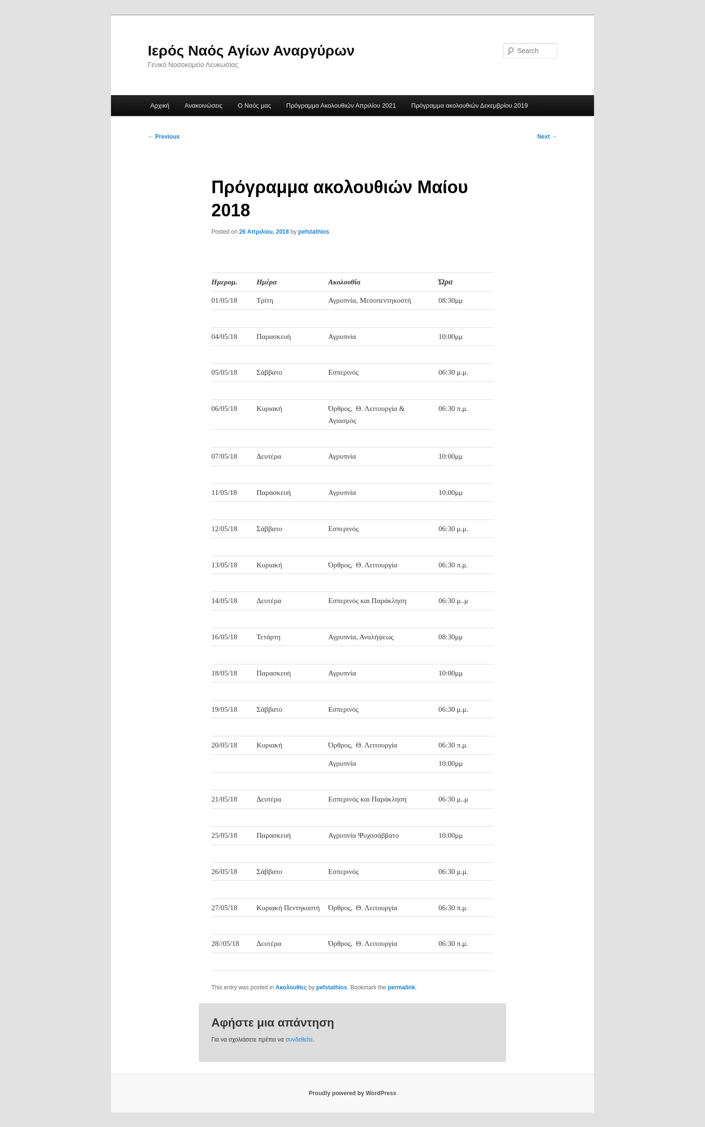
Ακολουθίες (291, 987)
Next (547, 136)
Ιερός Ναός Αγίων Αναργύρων (251, 50)
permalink (401, 987)
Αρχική (159, 105)
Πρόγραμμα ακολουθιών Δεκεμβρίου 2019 (469, 105)
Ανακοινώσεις (203, 105)
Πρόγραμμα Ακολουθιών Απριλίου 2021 (341, 105)
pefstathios (313, 231)
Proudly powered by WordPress (352, 1093)
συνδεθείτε (299, 1039)
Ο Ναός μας (254, 105)
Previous (164, 136)
